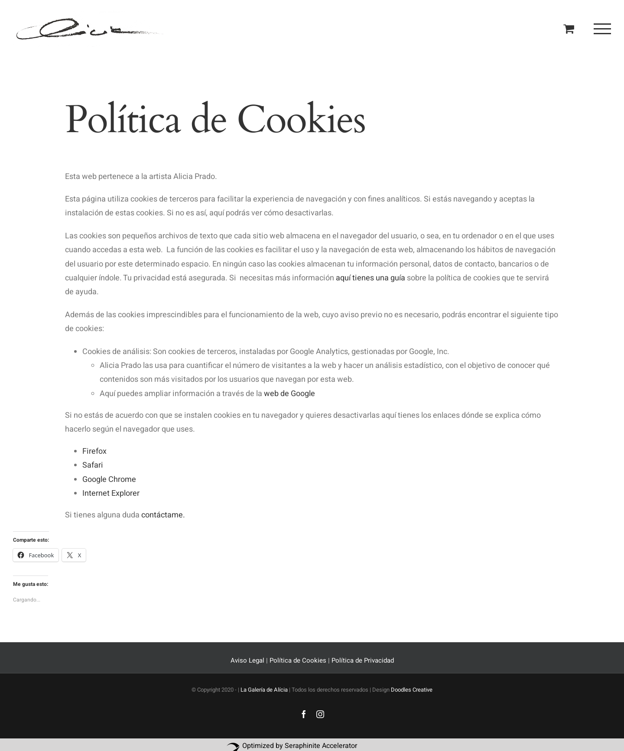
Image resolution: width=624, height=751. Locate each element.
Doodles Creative (411, 690)
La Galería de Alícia (264, 690)
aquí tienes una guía (370, 278)
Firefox (94, 451)
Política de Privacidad (363, 660)
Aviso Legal (248, 660)
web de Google (289, 394)
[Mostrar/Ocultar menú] (602, 28)
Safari (93, 465)
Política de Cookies (298, 660)
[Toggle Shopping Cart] (568, 28)
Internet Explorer (111, 493)
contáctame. (163, 515)
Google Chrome (110, 479)
